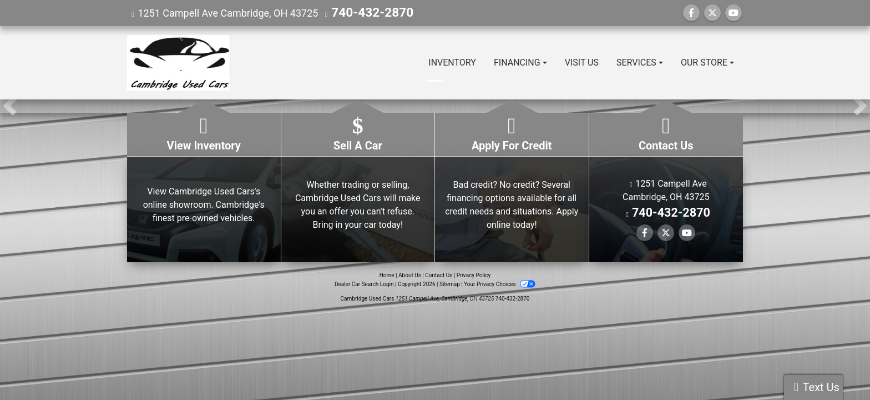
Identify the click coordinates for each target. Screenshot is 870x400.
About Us (409, 275)
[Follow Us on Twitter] (712, 13)
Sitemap (449, 284)
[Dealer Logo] (178, 63)
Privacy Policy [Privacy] (474, 275)
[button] (9, 106)
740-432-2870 (363, 13)
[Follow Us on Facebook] (691, 13)
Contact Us (438, 275)
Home (387, 275)
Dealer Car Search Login (364, 284)
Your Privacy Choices (499, 284)
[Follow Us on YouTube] (733, 13)
